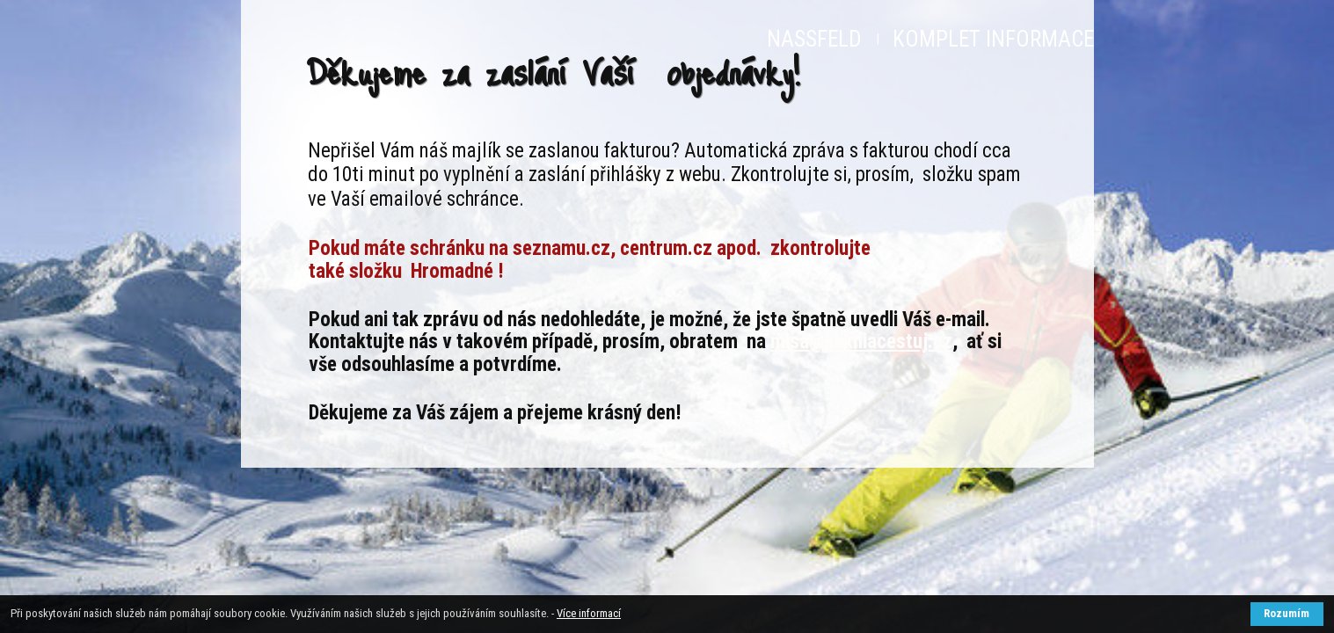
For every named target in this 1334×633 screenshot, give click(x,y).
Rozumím (1286, 613)
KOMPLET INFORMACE (993, 39)
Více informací (589, 613)
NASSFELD (814, 39)
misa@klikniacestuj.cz (861, 341)
